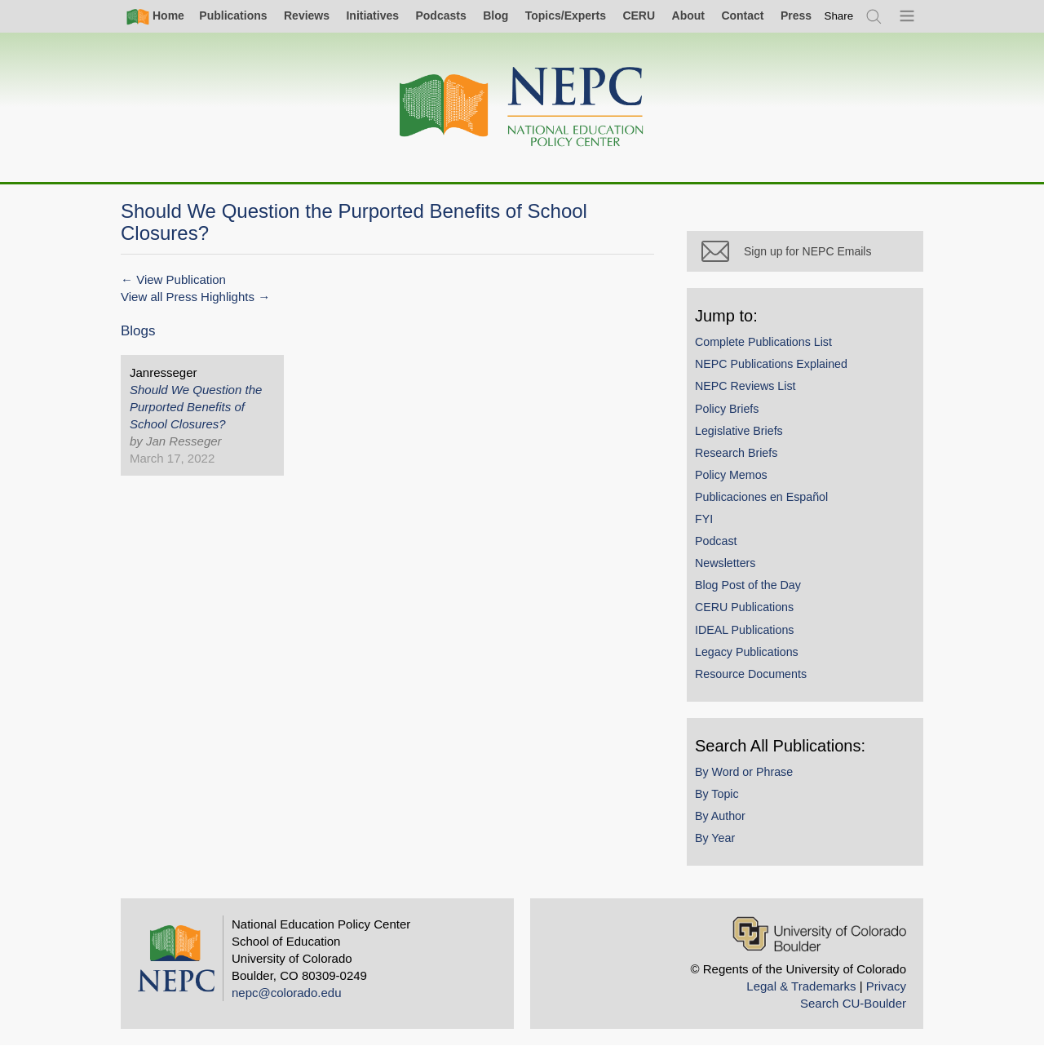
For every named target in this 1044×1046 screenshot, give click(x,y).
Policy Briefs (727, 408)
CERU (638, 15)
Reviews (307, 15)
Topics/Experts (565, 15)
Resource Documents (751, 673)
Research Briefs (736, 452)
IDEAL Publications (744, 629)
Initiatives (372, 15)
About (688, 15)
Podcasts (440, 15)
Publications (233, 15)
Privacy (886, 986)
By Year (715, 837)
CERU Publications (744, 607)
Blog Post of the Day (748, 585)
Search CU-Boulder (853, 1003)
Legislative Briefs (739, 430)
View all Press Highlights (187, 297)
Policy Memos (731, 474)
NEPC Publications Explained (771, 363)
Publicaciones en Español (761, 496)
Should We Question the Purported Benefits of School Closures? (196, 407)
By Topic (717, 793)
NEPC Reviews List (745, 385)
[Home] (522, 107)
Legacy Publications (746, 651)
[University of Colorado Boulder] (819, 933)
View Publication (181, 279)
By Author (720, 815)
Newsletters (725, 563)
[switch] (839, 16)
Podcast (716, 540)
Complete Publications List (763, 341)
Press (796, 15)
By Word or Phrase (744, 771)
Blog (495, 15)
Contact (742, 15)
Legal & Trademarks (801, 986)
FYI (704, 518)
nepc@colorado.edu (287, 992)
